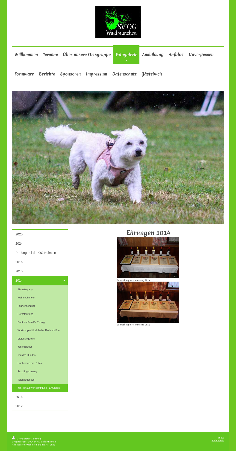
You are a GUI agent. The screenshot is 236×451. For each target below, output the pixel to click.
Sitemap (37, 438)
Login (221, 437)
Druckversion (21, 438)
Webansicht (218, 440)
